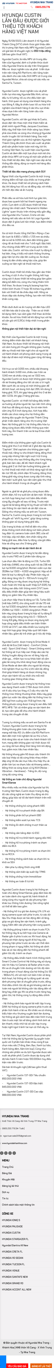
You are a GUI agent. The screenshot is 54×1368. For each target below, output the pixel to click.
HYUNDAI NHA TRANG (41, 2)
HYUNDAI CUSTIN (11, 1232)
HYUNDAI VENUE (11, 1270)
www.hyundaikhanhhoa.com (14, 1143)
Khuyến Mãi (8, 1179)
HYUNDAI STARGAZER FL (15, 1239)
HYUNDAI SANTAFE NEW (15, 1276)
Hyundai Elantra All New (15, 1245)
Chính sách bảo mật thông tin (18, 1204)
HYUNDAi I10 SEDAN (12, 1257)
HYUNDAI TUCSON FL (13, 1264)
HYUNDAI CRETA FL (12, 1251)
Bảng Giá (7, 1173)
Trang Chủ (7, 1166)
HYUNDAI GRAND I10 (12, 1283)
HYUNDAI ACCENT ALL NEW (16, 1289)
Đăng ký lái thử (10, 1185)
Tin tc (5, 1198)
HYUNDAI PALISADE (12, 1226)
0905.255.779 (42, 7)
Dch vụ (5, 1192)
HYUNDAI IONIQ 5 (11, 1220)
